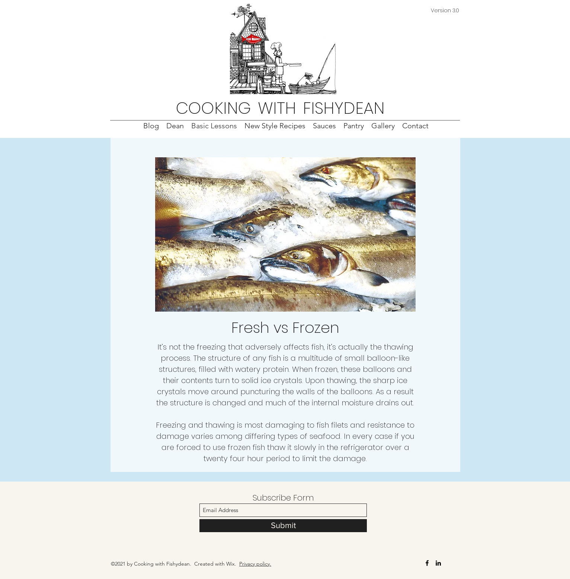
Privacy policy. (255, 563)
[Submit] (283, 525)
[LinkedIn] (438, 563)
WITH (277, 108)
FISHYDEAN (344, 108)
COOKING (213, 108)
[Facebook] (427, 563)
